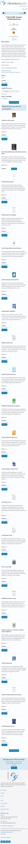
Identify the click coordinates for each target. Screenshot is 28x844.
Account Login (4, 803)
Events (2, 796)
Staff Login (3, 834)
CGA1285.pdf (4, 98)
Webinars (3, 806)
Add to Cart (4, 84)
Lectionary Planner (5, 809)
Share (14, 39)
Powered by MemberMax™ (7, 832)
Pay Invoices (24, 6)
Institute (2, 793)
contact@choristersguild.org (7, 826)
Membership (3, 790)
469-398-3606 (4, 821)
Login (20, 6)
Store (2, 800)
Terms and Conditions (6, 837)
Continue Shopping (14, 102)
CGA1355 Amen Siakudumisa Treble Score (11, 72)
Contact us (14, 767)
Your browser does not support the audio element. (11, 91)
